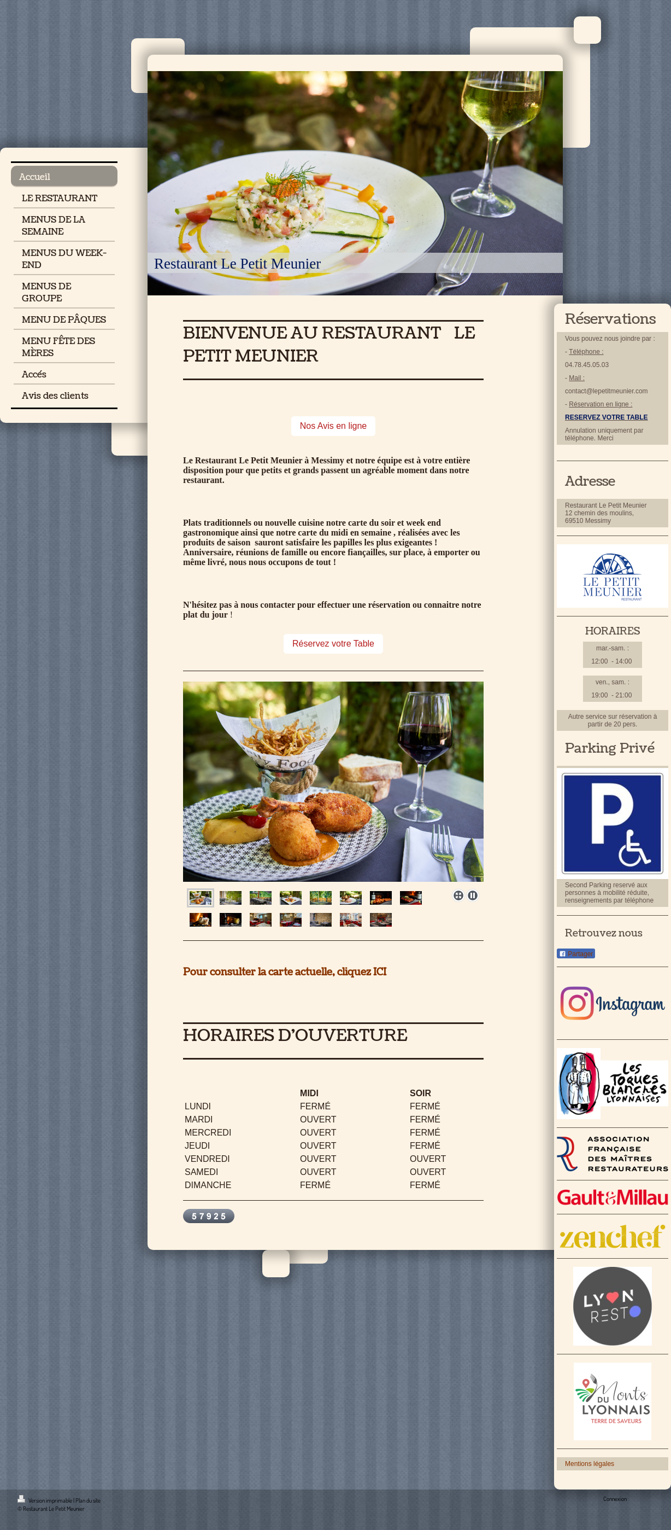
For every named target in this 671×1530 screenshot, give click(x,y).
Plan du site (88, 1500)
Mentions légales (589, 1464)
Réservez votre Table (333, 643)
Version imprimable (45, 1500)
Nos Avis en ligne (333, 426)
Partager (576, 954)
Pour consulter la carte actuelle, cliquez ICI (284, 972)
